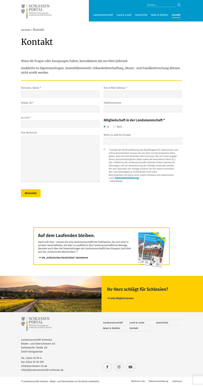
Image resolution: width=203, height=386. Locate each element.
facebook (107, 367)
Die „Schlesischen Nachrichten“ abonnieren (65, 257)
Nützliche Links (138, 381)
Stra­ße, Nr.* (27, 102)
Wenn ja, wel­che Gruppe (117, 134)
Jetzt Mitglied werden (121, 298)
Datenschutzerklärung (158, 381)
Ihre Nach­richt (29, 132)
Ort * (26, 117)
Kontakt (176, 14)
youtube (130, 367)
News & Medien (159, 14)
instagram (118, 367)
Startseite (25, 30)
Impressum (177, 381)
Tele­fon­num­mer (113, 102)
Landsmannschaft (103, 14)
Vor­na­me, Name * (31, 87)
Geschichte (141, 14)
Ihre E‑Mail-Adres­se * (115, 87)
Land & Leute (124, 14)
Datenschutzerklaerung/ (127, 178)
